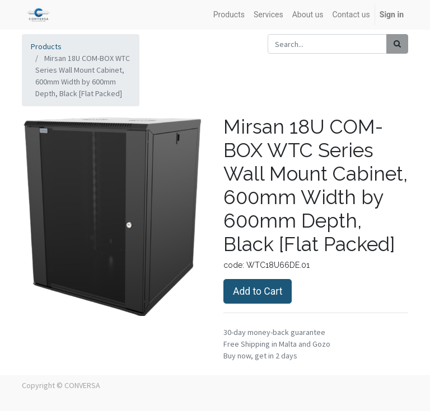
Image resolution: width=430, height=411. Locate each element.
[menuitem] (229, 14)
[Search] (397, 44)
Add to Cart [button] (257, 291)
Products (46, 46)
